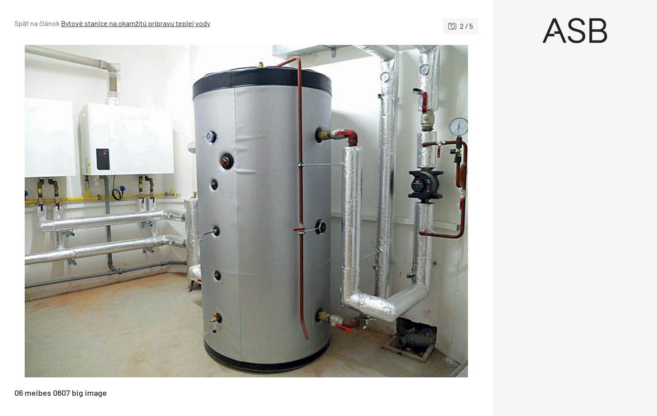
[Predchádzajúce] (130, 211)
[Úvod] (575, 30)
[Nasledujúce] (363, 211)
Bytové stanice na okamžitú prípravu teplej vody (135, 23)
